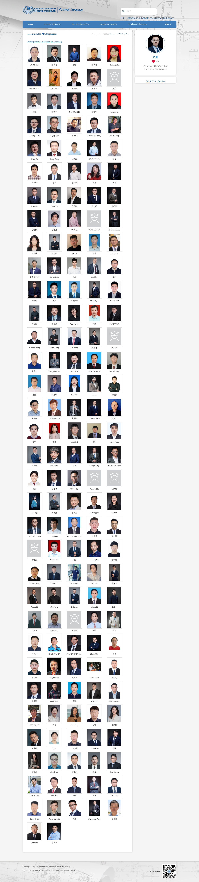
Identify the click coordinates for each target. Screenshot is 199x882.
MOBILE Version (153, 871)
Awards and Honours (108, 24)
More (168, 24)
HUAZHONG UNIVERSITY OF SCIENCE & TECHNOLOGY (151, 18)
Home (30, 24)
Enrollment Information (137, 24)
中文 (122, 18)
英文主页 (106, 34)
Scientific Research (52, 24)
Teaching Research (80, 24)
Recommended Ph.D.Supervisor (155, 66)
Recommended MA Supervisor (155, 69)
